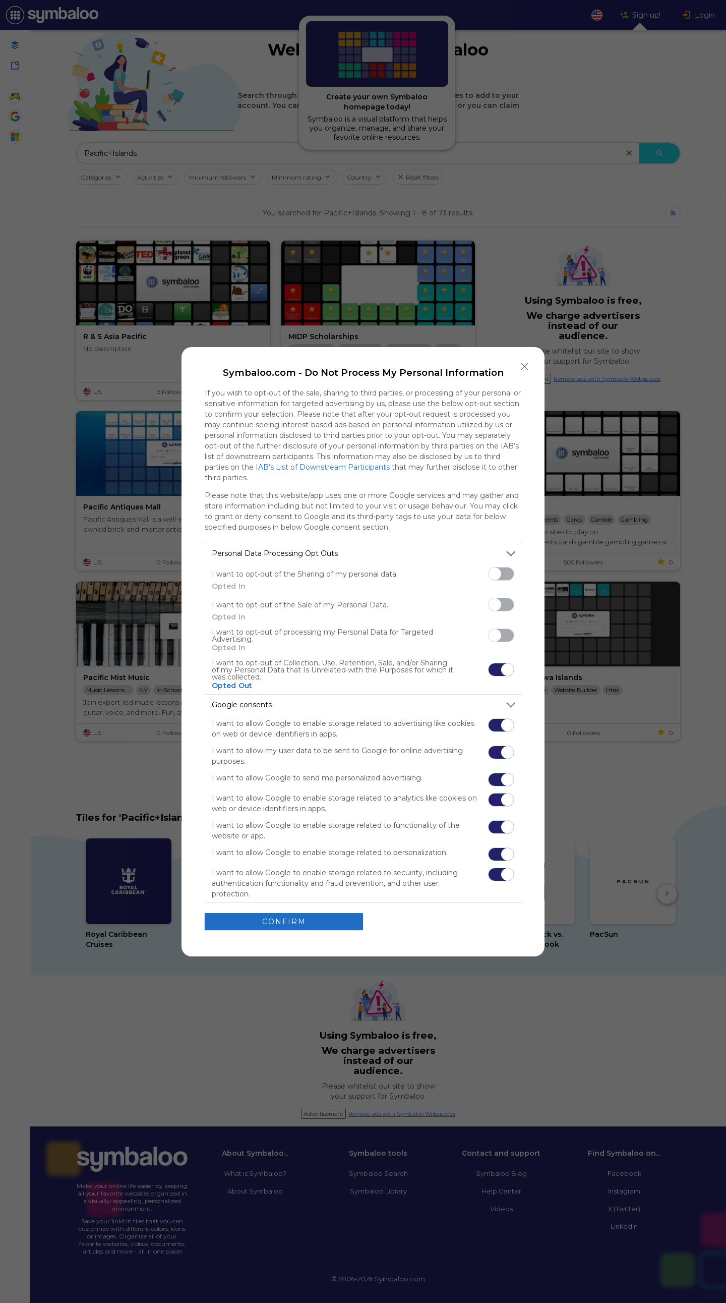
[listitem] (363, 553)
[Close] (524, 366)
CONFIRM (284, 921)
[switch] (501, 574)
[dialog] (363, 651)
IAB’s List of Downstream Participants (323, 467)
